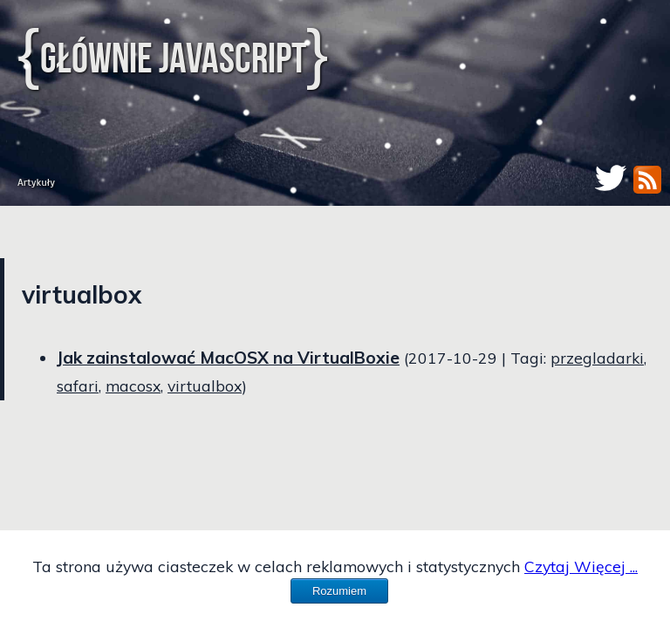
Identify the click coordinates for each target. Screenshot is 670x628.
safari (78, 385)
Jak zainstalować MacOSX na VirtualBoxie (228, 357)
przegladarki (597, 357)
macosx (133, 385)
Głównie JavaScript (173, 58)
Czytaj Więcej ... (581, 566)
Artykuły (36, 182)
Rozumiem (339, 590)
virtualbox (205, 385)
